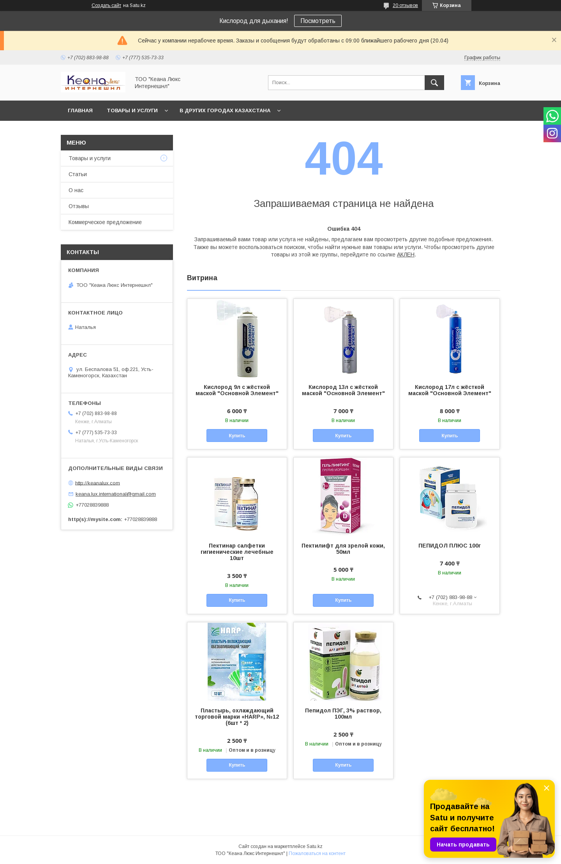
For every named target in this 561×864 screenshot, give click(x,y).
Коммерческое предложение (105, 222)
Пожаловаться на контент (317, 853)
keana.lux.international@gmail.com (116, 494)
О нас (76, 190)
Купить (237, 435)
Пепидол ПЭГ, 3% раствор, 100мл (343, 713)
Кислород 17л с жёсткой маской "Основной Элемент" (449, 390)
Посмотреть (317, 21)
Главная (80, 110)
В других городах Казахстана (225, 110)
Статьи (78, 174)
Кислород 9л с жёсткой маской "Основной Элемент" (237, 390)
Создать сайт (106, 5)
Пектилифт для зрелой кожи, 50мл (343, 548)
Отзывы (79, 206)
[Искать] (434, 82)
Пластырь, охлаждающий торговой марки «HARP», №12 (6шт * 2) (237, 716)
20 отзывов (405, 5)
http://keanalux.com (97, 483)
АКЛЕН (406, 254)
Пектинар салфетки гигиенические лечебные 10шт (237, 551)
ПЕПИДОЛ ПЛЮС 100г (449, 545)
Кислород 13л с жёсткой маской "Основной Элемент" (343, 390)
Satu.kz (315, 846)
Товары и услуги (132, 110)
